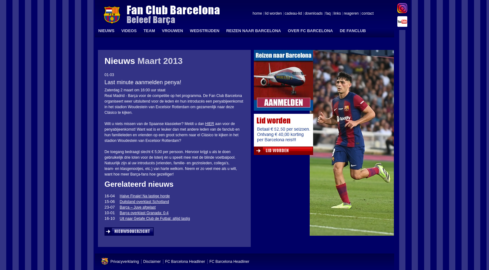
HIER (209, 124)
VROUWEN (172, 30)
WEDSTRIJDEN (205, 30)
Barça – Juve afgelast (138, 207)
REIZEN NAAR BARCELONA (253, 30)
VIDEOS (129, 30)
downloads (313, 14)
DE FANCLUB (353, 30)
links (337, 14)
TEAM (149, 30)
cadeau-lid (293, 14)
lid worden (273, 14)
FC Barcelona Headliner (185, 261)
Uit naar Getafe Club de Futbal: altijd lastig (155, 218)
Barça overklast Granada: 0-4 (144, 213)
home (257, 14)
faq (328, 14)
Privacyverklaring (124, 261)
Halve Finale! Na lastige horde (145, 196)
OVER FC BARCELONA (310, 30)
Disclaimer (152, 261)
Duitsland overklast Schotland (144, 202)
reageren (351, 14)
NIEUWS (106, 30)
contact (367, 14)
